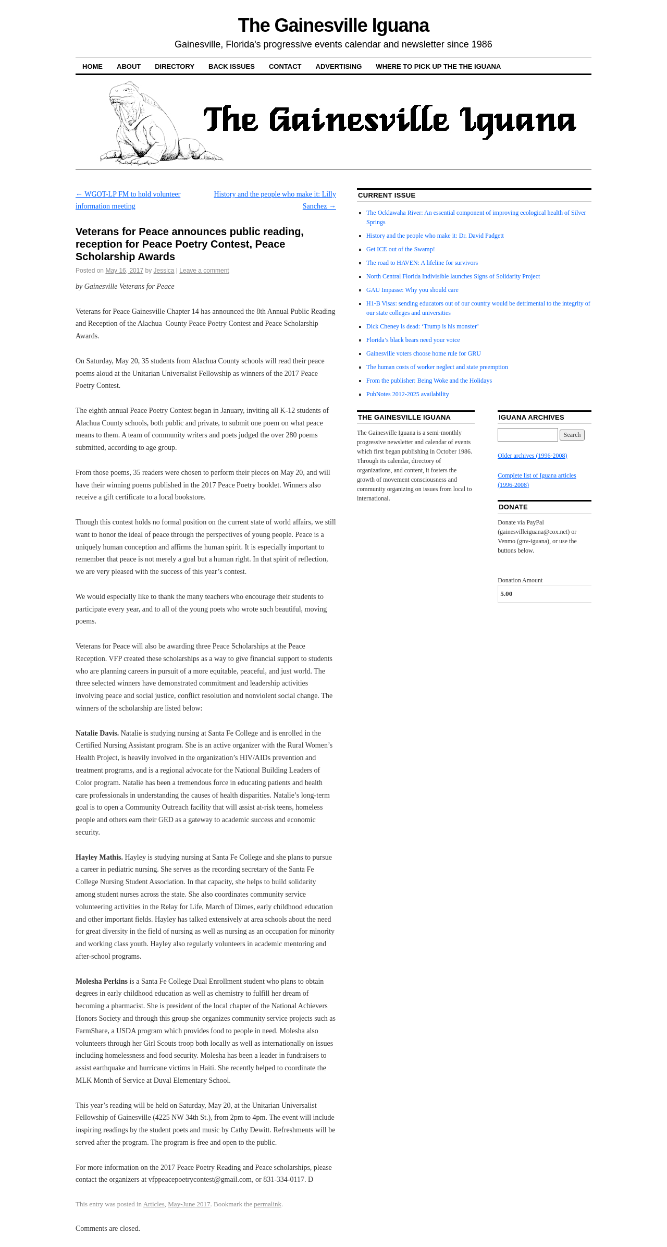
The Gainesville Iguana (333, 25)
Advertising (339, 66)
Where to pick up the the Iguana (438, 66)
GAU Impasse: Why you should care (412, 290)
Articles (154, 1204)
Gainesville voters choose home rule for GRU (423, 353)
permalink (267, 1204)
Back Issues (231, 66)
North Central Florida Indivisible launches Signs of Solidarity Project (453, 276)
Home (92, 66)
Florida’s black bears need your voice (413, 340)
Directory (174, 66)
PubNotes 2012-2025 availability (407, 394)
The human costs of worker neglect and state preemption (437, 367)
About (129, 66)
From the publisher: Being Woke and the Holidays (429, 380)
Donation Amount (520, 580)
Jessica (163, 270)
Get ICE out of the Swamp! (400, 249)
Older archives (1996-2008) (532, 455)
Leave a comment (204, 270)
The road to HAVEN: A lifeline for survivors (422, 262)
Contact (285, 66)
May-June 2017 (189, 1204)
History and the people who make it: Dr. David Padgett (435, 235)
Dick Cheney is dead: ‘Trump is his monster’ (422, 326)
